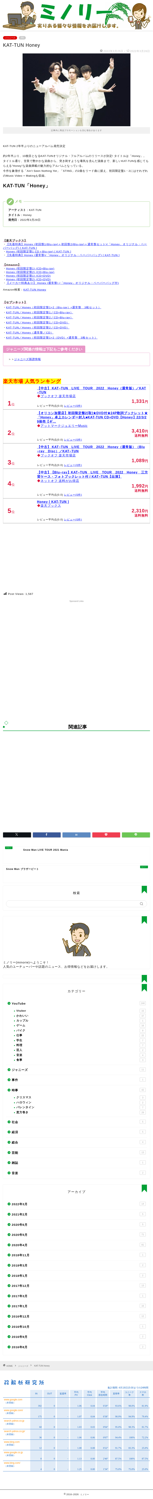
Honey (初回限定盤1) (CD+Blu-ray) (30, 268)
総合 (79, 1142)
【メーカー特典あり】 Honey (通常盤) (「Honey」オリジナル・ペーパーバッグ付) (62, 283)
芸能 (79, 1152)
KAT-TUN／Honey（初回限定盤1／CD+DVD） (37, 322)
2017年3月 (79, 1296)
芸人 (81, 1050)
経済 (79, 1132)
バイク (81, 1031)
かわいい (81, 1016)
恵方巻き (81, 1112)
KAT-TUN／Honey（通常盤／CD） (29, 332)
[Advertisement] (76, 632)
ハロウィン (81, 1103)
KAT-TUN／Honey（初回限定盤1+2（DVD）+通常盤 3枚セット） (52, 337)
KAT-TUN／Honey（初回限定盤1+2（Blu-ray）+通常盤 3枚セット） (53, 307)
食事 (81, 1060)
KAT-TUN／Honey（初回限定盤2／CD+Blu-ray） (39, 317)
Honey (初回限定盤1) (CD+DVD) (28, 275)
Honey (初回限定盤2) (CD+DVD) (28, 279)
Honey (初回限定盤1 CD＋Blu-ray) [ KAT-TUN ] (38, 251)
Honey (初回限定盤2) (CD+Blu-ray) (30, 272)
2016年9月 (79, 1336)
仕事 (81, 1035)
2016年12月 (79, 1316)
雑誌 (79, 1162)
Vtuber (81, 1011)
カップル (81, 1021)
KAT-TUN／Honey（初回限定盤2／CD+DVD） (37, 327)
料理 (81, 1045)
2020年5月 (79, 1234)
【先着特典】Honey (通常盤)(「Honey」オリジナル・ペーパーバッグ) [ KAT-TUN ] (63, 255)
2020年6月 (79, 1224)
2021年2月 (79, 1214)
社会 (79, 1122)
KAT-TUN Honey (34, 289)
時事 (79, 1090)
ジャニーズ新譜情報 (27, 359)
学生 (81, 1040)
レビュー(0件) (73, 405)
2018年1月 (79, 1275)
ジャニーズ (10, 38)
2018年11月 (79, 1255)
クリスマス (81, 1098)
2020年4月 (79, 1245)
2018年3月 (79, 1265)
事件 (79, 1080)
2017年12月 (79, 1285)
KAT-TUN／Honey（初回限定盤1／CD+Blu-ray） (39, 312)
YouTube (79, 1003)
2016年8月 (79, 1347)
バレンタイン (81, 1107)
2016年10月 (79, 1326)
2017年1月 (79, 1306)
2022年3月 (79, 1204)
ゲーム (81, 1026)
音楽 (81, 1055)
